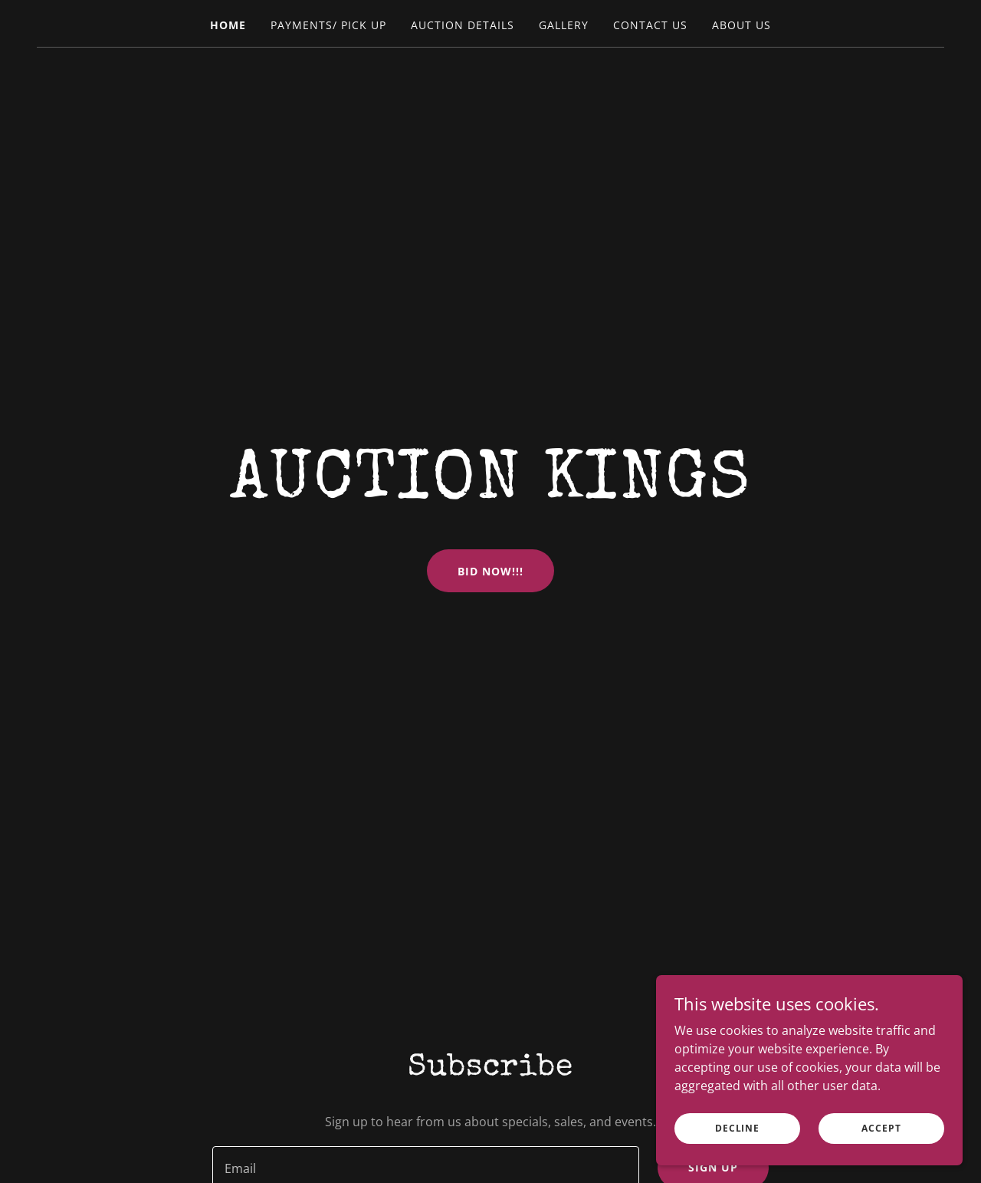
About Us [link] (741, 25)
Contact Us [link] (650, 25)
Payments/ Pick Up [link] (328, 25)
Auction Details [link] (462, 25)
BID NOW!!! (490, 571)
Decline (737, 1159)
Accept (881, 1159)
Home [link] (228, 25)
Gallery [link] (564, 25)
